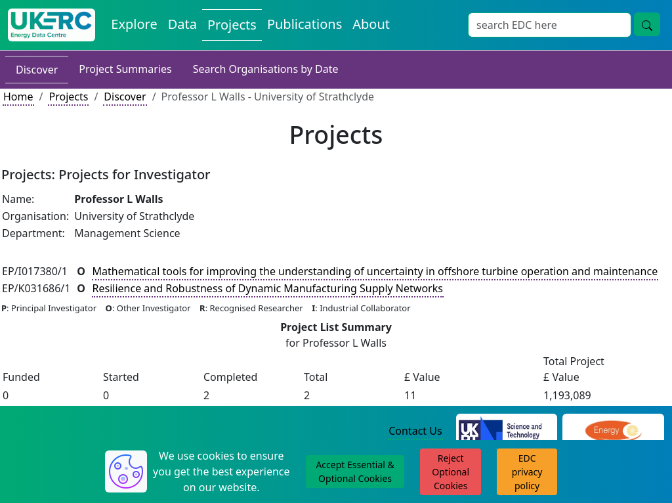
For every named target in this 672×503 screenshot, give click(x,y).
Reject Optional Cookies (450, 472)
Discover (37, 69)
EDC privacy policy (527, 472)
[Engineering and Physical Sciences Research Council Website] (613, 431)
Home (18, 96)
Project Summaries (125, 69)
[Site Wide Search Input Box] (549, 24)
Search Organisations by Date (266, 69)
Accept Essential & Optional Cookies (355, 471)
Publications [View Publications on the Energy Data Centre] (304, 24)
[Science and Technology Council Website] (507, 431)
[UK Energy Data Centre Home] (51, 25)
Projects (68, 96)
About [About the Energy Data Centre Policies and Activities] (371, 24)
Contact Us (415, 431)
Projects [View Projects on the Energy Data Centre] (232, 24)
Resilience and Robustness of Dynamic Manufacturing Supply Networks (268, 288)
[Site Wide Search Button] (647, 24)
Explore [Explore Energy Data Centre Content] (134, 24)
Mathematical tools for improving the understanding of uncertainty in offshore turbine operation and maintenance (375, 271)
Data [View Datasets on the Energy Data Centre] (182, 24)
